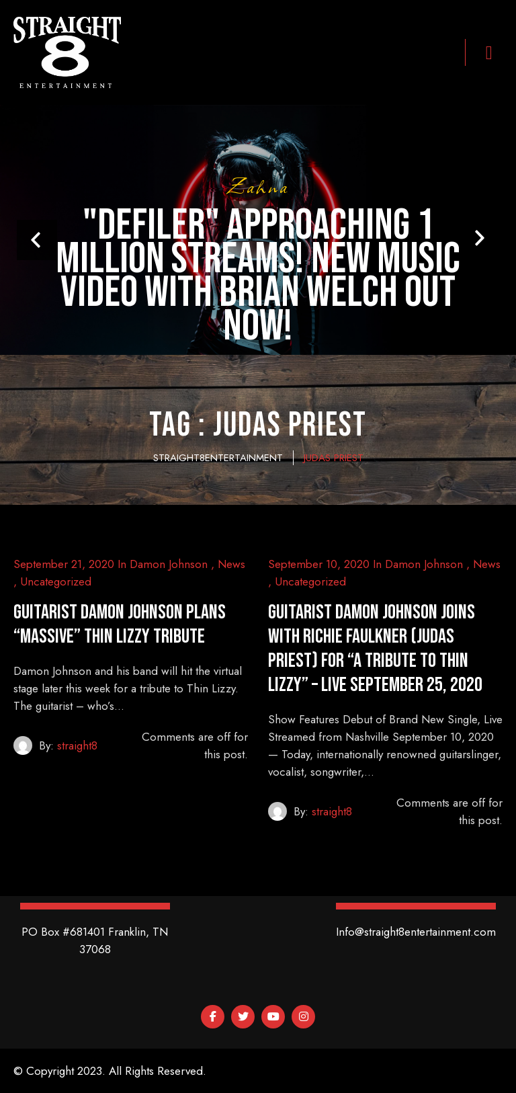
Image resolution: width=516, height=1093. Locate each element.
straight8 (77, 745)
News (231, 564)
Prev (37, 240)
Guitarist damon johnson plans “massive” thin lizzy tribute (119, 624)
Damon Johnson (169, 564)
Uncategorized (55, 581)
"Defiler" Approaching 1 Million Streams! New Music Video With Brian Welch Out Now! (258, 276)
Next (479, 238)
